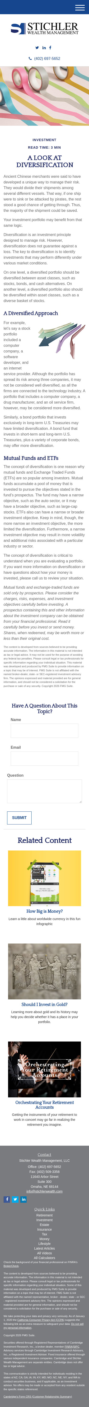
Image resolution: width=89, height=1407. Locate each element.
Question (15, 775)
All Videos (44, 1253)
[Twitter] (37, 48)
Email (16, 747)
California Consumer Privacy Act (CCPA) (40, 1319)
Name (16, 720)
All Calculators (44, 1258)
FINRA (68, 1346)
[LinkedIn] (44, 48)
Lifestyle (44, 1244)
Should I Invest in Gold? (44, 1004)
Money (44, 1239)
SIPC (76, 1346)
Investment (44, 1220)
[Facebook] (50, 48)
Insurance (44, 1229)
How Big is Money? (44, 911)
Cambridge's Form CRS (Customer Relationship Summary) (38, 1396)
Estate (44, 1225)
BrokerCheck (11, 1266)
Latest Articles (44, 1248)
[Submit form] (19, 817)
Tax (44, 1234)
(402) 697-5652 (44, 59)
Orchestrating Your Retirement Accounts (44, 1105)
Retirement (44, 1215)
